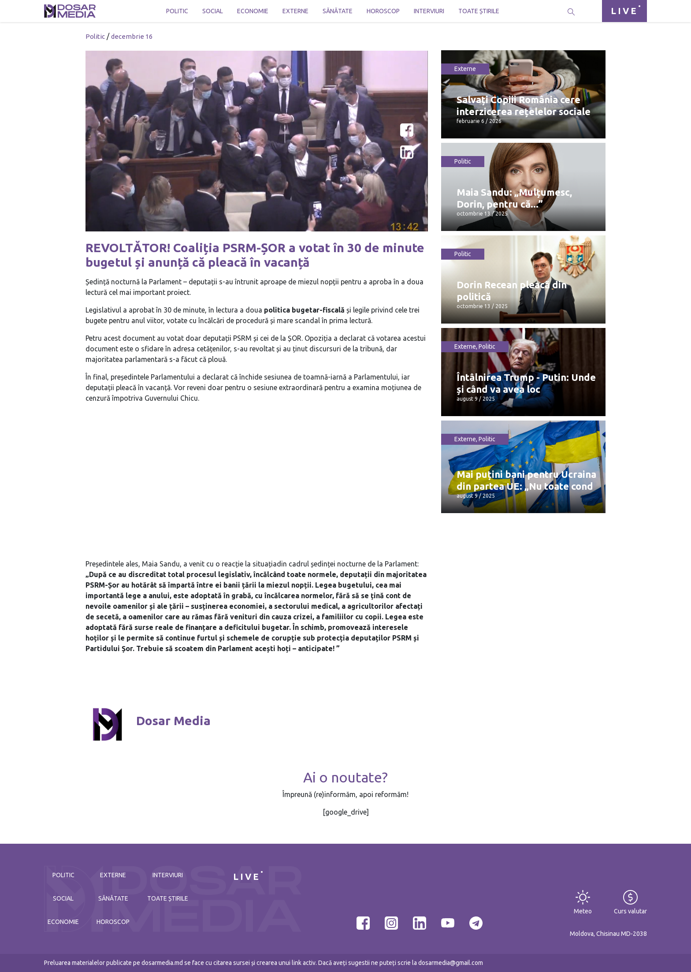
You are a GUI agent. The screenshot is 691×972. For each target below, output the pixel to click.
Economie (252, 11)
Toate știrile (478, 11)
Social (212, 11)
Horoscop (383, 11)
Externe (295, 11)
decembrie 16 (131, 36)
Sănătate (338, 11)
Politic (177, 11)
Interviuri (429, 11)
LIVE (624, 11)
